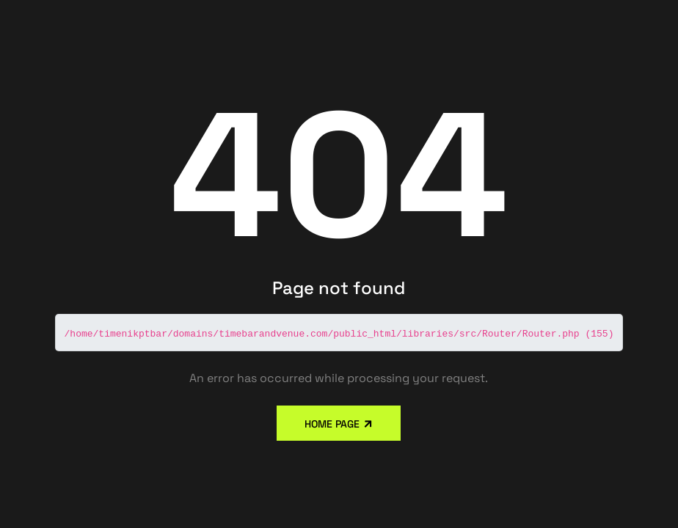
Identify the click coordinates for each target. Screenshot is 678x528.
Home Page (332, 423)
